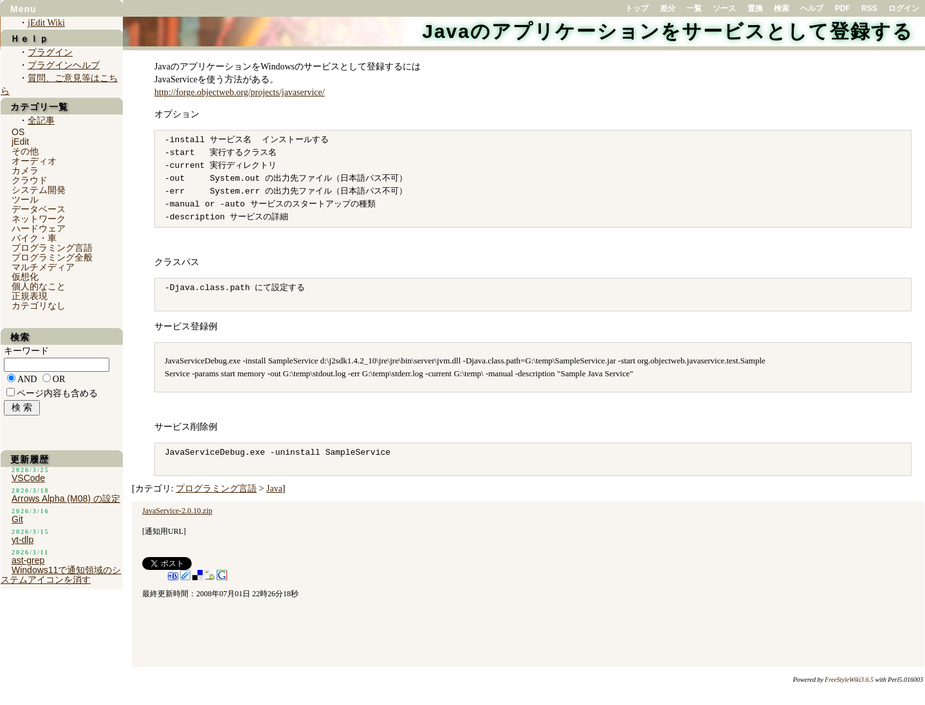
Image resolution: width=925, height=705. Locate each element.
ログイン (903, 8)
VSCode (28, 478)
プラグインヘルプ (64, 65)
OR (59, 379)
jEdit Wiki (46, 23)
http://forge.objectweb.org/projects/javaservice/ (239, 92)
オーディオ (34, 161)
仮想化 (25, 276)
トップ (636, 8)
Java (274, 488)
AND (27, 379)
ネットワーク (39, 219)
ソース (724, 8)
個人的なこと (39, 286)
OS (18, 132)
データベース (39, 209)
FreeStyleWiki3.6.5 (849, 679)
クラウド (30, 180)
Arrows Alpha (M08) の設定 (66, 498)
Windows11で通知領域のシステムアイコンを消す (61, 575)
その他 (25, 151)
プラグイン (50, 52)
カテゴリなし (39, 305)
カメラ (25, 170)
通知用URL (164, 531)
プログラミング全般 (52, 257)
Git (17, 519)
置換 (755, 8)
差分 (667, 8)
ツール (25, 199)
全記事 (41, 120)
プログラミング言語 (216, 488)
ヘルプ (811, 8)
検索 (781, 8)
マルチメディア (43, 267)
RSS (869, 8)
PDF (842, 8)
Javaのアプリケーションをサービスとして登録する (667, 31)
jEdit (20, 141)
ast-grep (28, 560)
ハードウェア (39, 228)
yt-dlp (22, 540)
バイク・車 (34, 238)
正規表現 (30, 296)
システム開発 (39, 190)
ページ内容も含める (57, 393)
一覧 (694, 8)
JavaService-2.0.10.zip (177, 510)
